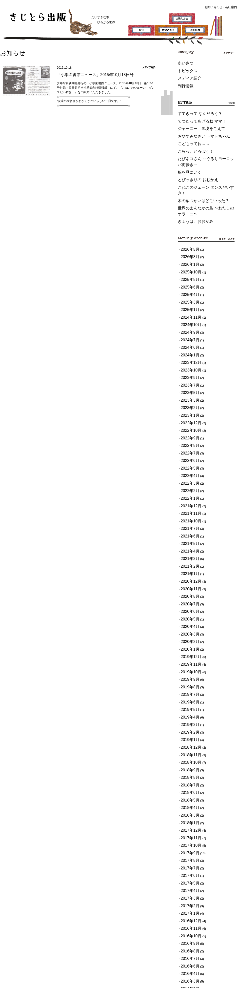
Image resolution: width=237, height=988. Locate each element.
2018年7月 (188, 655)
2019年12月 (189, 550)
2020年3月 (188, 532)
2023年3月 (188, 340)
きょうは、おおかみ (191, 190)
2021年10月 (189, 439)
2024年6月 (188, 297)
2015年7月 (188, 865)
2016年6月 (188, 803)
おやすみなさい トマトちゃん (197, 126)
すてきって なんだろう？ (194, 107)
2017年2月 (188, 754)
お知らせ (9, 51)
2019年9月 (188, 569)
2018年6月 (188, 661)
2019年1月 (188, 618)
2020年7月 (188, 507)
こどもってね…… (189, 132)
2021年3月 (188, 470)
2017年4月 (188, 741)
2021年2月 (188, 476)
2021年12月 (189, 427)
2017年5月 (188, 735)
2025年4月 (188, 254)
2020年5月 (188, 519)
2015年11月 (189, 840)
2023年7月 (188, 328)
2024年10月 (189, 278)
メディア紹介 (187, 75)
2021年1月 (188, 482)
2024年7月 (188, 291)
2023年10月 (189, 315)
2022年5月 (188, 396)
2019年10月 (189, 562)
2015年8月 (188, 859)
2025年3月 (188, 260)
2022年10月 (189, 365)
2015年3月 (188, 890)
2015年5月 (188, 877)
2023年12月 (189, 309)
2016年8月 (188, 791)
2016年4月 (188, 809)
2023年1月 (188, 352)
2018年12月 (189, 624)
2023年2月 (188, 346)
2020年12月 (189, 488)
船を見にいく (187, 155)
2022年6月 (188, 389)
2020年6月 (188, 513)
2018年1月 (188, 686)
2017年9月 (188, 711)
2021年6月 (188, 451)
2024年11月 (189, 272)
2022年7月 (188, 383)
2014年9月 (188, 908)
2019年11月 (189, 556)
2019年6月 (188, 587)
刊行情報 (184, 81)
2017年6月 (188, 729)
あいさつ (184, 62)
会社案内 (231, 7)
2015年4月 (188, 883)
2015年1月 (188, 902)
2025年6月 (188, 247)
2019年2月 (188, 612)
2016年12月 (189, 766)
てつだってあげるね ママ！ (196, 113)
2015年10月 (189, 846)
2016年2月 (188, 822)
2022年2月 (188, 414)
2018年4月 (188, 674)
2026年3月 (188, 223)
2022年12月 (189, 359)
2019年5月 (188, 593)
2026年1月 (188, 229)
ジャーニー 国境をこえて (195, 120)
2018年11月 (189, 630)
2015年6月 (188, 871)
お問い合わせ (213, 7)
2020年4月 (188, 525)
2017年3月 (188, 748)
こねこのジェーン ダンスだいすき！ (202, 167)
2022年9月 (188, 371)
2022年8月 (188, 377)
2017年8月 (188, 717)
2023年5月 (188, 334)
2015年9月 (188, 853)
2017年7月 (188, 723)
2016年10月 (189, 779)
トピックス (185, 68)
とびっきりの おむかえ (193, 161)
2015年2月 (188, 896)
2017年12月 (189, 692)
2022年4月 (188, 402)
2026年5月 (188, 217)
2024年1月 (188, 303)
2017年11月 (189, 698)
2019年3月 (188, 606)
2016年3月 (188, 816)
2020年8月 (188, 501)
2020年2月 (188, 538)
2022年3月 (188, 408)
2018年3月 (188, 680)
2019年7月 (188, 581)
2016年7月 (188, 797)
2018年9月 (188, 643)
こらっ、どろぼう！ (191, 138)
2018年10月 (189, 636)
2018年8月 (188, 649)
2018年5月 (188, 667)
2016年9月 (188, 785)
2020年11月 (189, 494)
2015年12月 (189, 834)
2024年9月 (188, 285)
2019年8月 (188, 575)
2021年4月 (188, 464)
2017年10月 (189, 704)
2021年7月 (188, 445)
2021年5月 (188, 457)
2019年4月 (188, 599)
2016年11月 (189, 772)
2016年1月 (188, 828)
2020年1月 (188, 544)
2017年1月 (188, 760)
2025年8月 (188, 241)
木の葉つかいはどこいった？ (197, 173)
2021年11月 (189, 433)
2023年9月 (188, 322)
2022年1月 (188, 420)
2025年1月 (188, 266)
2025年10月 (189, 235)
